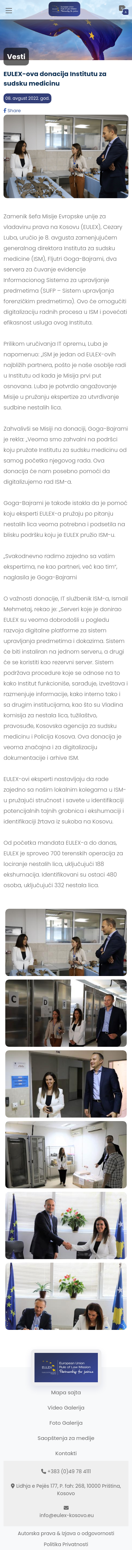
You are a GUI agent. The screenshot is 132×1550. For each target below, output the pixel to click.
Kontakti (66, 1453)
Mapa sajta (66, 1392)
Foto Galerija (65, 1422)
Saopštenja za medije (66, 1438)
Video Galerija (66, 1407)
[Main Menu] (9, 10)
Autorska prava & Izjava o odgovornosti (66, 1533)
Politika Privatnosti (66, 1544)
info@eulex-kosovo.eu (66, 1515)
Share (12, 110)
